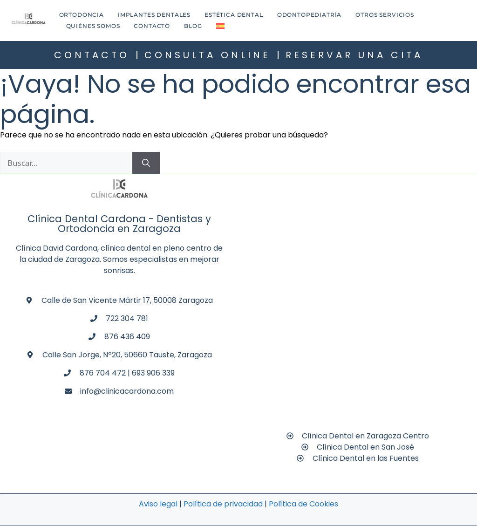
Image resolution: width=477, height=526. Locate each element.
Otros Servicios (384, 14)
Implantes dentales (154, 14)
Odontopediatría (309, 14)
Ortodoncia (81, 14)
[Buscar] (146, 163)
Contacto (152, 25)
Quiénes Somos (93, 25)
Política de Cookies (303, 504)
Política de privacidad (223, 504)
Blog (193, 25)
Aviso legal (158, 504)
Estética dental (233, 14)
